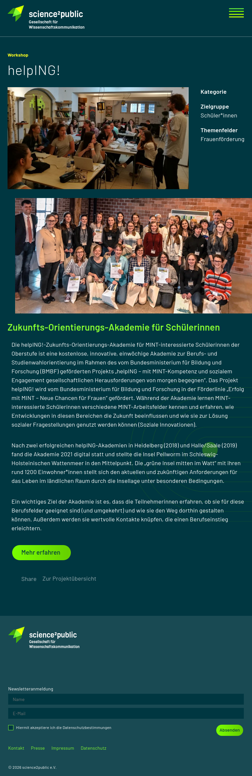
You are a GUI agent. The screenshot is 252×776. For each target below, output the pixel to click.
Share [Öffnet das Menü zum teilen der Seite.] (28, 578)
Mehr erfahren (40, 552)
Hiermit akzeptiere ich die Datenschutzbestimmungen (60, 727)
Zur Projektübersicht (69, 578)
